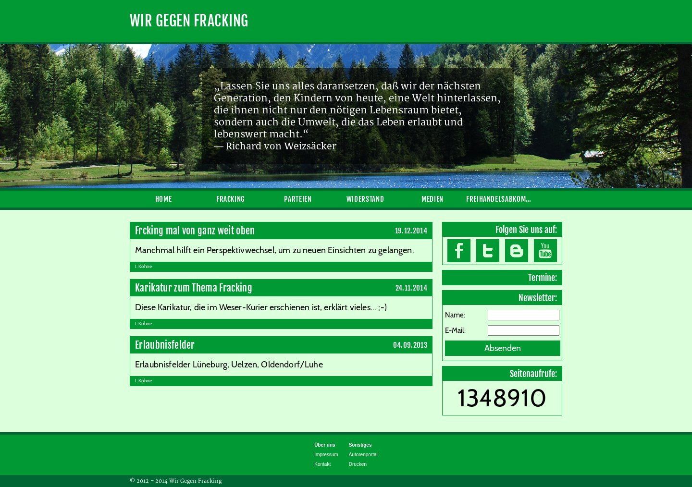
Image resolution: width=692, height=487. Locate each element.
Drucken (358, 464)
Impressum (326, 454)
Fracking (230, 199)
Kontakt (322, 464)
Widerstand (365, 199)
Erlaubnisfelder (165, 345)
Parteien (297, 199)
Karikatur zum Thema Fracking (193, 288)
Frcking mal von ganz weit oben (195, 231)
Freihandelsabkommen (499, 199)
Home (163, 199)
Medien (432, 199)
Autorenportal (363, 454)
